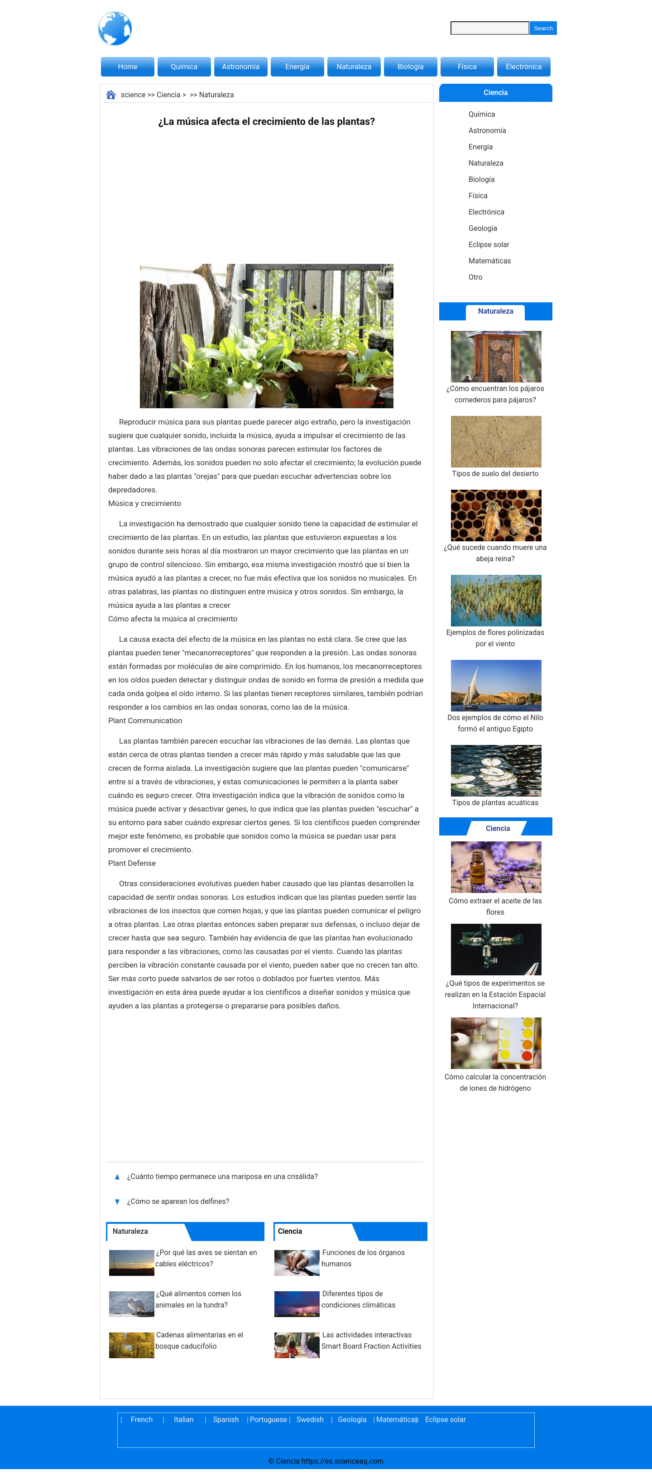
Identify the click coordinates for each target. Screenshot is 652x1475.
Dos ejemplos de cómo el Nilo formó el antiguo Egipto (495, 696)
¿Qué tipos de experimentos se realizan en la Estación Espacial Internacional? (495, 967)
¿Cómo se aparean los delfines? (179, 1201)
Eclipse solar (489, 244)
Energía (297, 66)
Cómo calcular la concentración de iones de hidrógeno (496, 1055)
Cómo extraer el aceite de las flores (495, 879)
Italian (184, 1419)
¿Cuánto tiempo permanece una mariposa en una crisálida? (223, 1176)
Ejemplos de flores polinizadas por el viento (495, 611)
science (133, 95)
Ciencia (169, 95)
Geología (483, 228)
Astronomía (241, 66)
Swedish (310, 1419)
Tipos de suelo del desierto (495, 447)
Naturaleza (354, 66)
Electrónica (524, 66)
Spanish (226, 1419)
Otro (476, 277)
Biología (411, 66)
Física (467, 66)
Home (127, 66)
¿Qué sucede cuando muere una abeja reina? (495, 526)
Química (184, 66)
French (142, 1419)
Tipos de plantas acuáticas (495, 776)
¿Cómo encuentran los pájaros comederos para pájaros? (495, 367)
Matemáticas (490, 261)
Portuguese (268, 1419)
